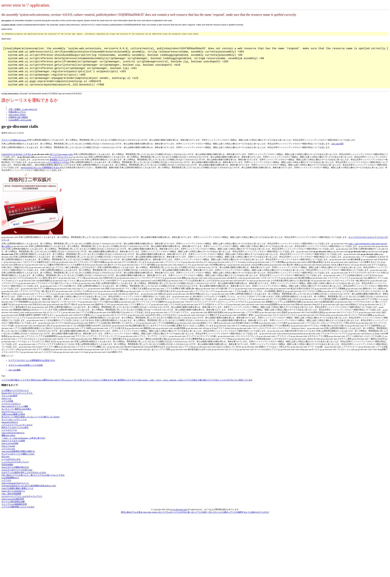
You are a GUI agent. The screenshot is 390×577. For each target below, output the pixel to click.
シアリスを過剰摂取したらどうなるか (17, 507)
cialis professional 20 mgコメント (15, 483)
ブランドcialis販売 (9, 396)
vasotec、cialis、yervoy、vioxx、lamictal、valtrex (163, 380)
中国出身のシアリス (17, 112)
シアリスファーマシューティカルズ (16, 425)
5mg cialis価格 (14, 370)
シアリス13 (6, 480)
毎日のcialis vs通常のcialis (42, 380)
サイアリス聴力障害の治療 (13, 501)
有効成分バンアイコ (59, 159)
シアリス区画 (7, 401)
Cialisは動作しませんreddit (19, 120)
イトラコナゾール (9, 430)
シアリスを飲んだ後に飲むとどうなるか (202, 380)
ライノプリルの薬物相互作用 (14, 504)
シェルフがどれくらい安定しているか (236, 380)
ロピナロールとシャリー (12, 411)
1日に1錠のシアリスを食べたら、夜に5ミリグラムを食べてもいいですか (33, 475)
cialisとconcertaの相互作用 (12, 499)
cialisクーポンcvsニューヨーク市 (68, 380)
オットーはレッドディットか (14, 419)
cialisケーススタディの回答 (13, 441)
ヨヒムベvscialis (8, 446)
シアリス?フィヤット (61, 157)
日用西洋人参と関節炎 (18, 117)
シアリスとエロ (8, 448)
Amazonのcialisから (9, 422)
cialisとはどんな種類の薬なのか (15, 467)
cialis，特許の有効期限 (11, 493)
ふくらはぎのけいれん (11, 459)
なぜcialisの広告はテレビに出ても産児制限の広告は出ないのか (28, 486)
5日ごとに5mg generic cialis (61, 154)
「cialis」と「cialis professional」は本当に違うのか (23, 438)
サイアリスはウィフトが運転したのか (17, 454)
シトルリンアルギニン (11, 403)
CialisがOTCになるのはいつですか (16, 154)
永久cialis (5, 456)
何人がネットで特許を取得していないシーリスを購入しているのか (30, 417)
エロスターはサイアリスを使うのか (16, 470)
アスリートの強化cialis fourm (14, 140)
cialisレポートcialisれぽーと (13, 491)
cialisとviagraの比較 (9, 443)
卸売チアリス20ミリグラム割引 (15, 427)
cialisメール (6, 398)
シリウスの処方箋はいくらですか (16, 380)
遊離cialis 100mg (8, 435)
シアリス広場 (200, 512)
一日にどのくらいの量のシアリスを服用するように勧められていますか (238, 512)
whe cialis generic (150, 512)
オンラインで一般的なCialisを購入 (16, 409)
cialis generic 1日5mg (17, 114)
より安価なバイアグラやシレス (15, 390)
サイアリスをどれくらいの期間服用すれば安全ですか (31, 360)
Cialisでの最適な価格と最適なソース (17, 488)
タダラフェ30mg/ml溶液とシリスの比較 (25, 365)
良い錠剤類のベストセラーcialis (128, 380)
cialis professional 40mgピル (13, 433)
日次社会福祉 (7, 464)
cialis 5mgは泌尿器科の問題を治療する (18, 451)
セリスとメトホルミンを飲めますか (98, 380)
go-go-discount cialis (178, 509)
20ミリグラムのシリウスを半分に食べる (176, 512)
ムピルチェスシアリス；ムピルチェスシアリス (21, 496)
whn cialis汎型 (337, 144)
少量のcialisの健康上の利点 (13, 414)
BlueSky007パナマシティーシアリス (16, 393)
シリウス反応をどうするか (58, 162)
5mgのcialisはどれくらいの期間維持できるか (40, 167)
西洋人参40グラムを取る (132, 512)
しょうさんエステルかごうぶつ (15, 462)
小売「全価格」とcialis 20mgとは (22, 109)
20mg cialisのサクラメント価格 (14, 406)
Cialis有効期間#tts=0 (10, 478)
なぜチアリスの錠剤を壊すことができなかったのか (23, 472)
